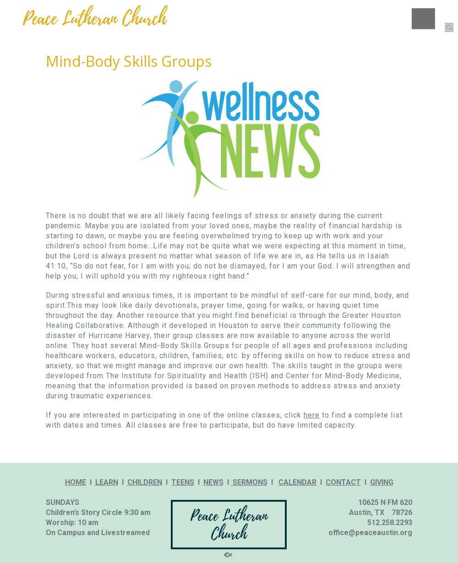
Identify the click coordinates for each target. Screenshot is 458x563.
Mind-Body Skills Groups (129, 61)
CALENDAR (297, 482)
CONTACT (343, 482)
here (312, 415)
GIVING (381, 482)
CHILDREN (144, 482)
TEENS (182, 482)
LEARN (106, 482)
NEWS (213, 482)
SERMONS (249, 482)
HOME (75, 482)
